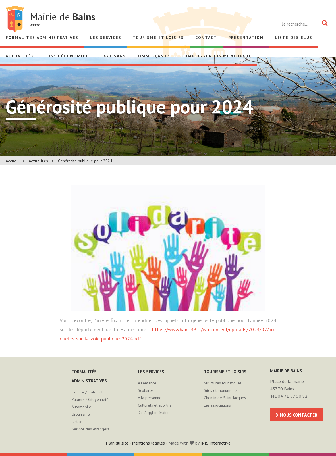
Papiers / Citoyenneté (90, 399)
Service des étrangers (90, 429)
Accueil (12, 160)
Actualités (20, 56)
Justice (77, 421)
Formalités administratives (42, 37)
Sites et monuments (220, 390)
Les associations (217, 405)
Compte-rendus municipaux (217, 56)
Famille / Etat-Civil (87, 392)
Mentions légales (148, 443)
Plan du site (117, 443)
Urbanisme (81, 414)
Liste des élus (293, 37)
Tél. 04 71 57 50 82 (289, 396)
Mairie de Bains (15, 19)
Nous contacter (298, 415)
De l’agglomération (154, 412)
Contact (206, 37)
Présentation (246, 37)
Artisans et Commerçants (136, 56)
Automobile (81, 406)
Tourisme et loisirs (158, 37)
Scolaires (146, 390)
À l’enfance (147, 383)
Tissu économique (68, 56)
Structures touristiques (223, 383)
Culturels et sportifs (154, 405)
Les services (105, 37)
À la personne (149, 397)
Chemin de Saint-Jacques (225, 397)
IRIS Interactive (215, 443)
